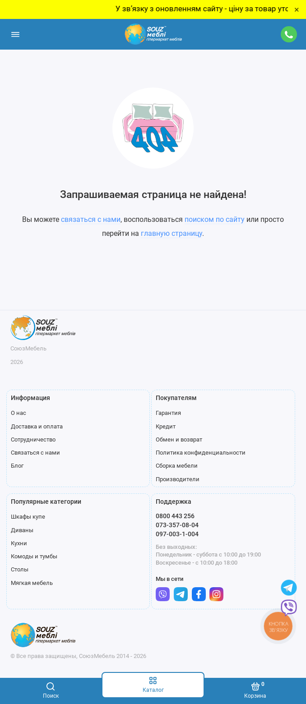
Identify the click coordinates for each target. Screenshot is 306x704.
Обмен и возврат (179, 439)
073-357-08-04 (177, 525)
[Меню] (15, 34)
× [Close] (296, 9)
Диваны (22, 530)
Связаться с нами (35, 452)
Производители (177, 479)
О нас (18, 413)
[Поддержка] (289, 34)
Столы (19, 569)
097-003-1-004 (177, 534)
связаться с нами (91, 219)
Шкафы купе (28, 516)
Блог (17, 465)
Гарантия (168, 413)
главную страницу (171, 233)
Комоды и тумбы (34, 556)
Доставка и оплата (37, 426)
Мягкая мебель (32, 583)
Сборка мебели (177, 465)
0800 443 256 (175, 516)
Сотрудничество (33, 439)
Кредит (166, 426)
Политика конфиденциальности (201, 452)
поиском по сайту (215, 219)
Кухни (19, 543)
